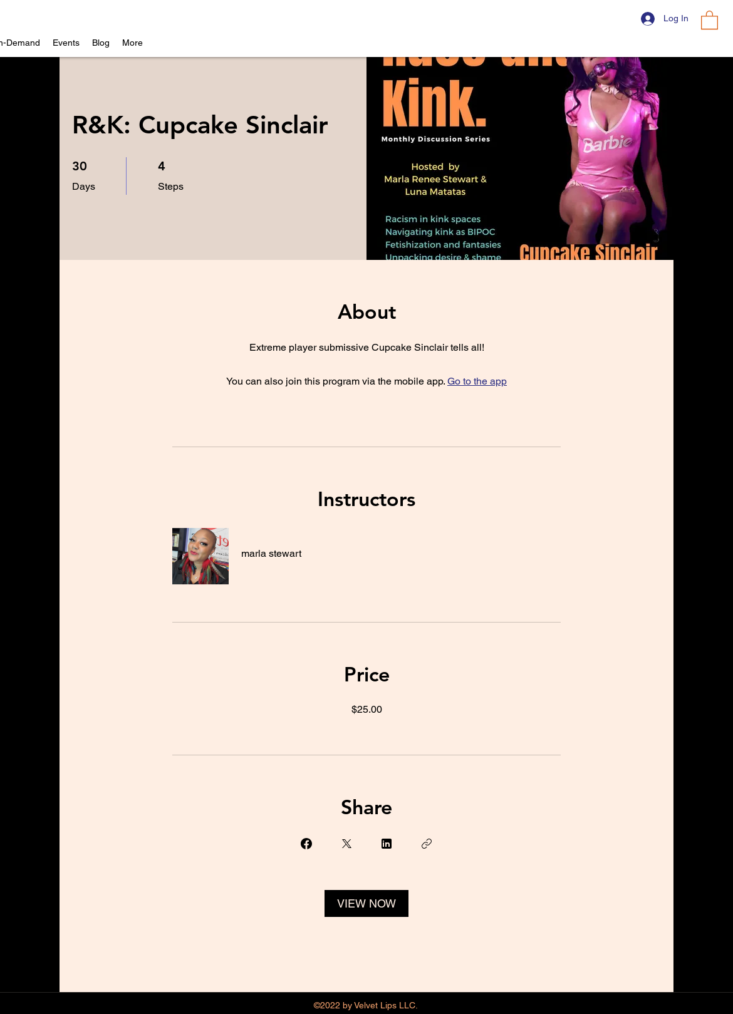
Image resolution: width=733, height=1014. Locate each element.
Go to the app (477, 381)
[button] (709, 19)
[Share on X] (346, 843)
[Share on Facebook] (306, 843)
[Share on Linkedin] (386, 843)
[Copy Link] (426, 843)
